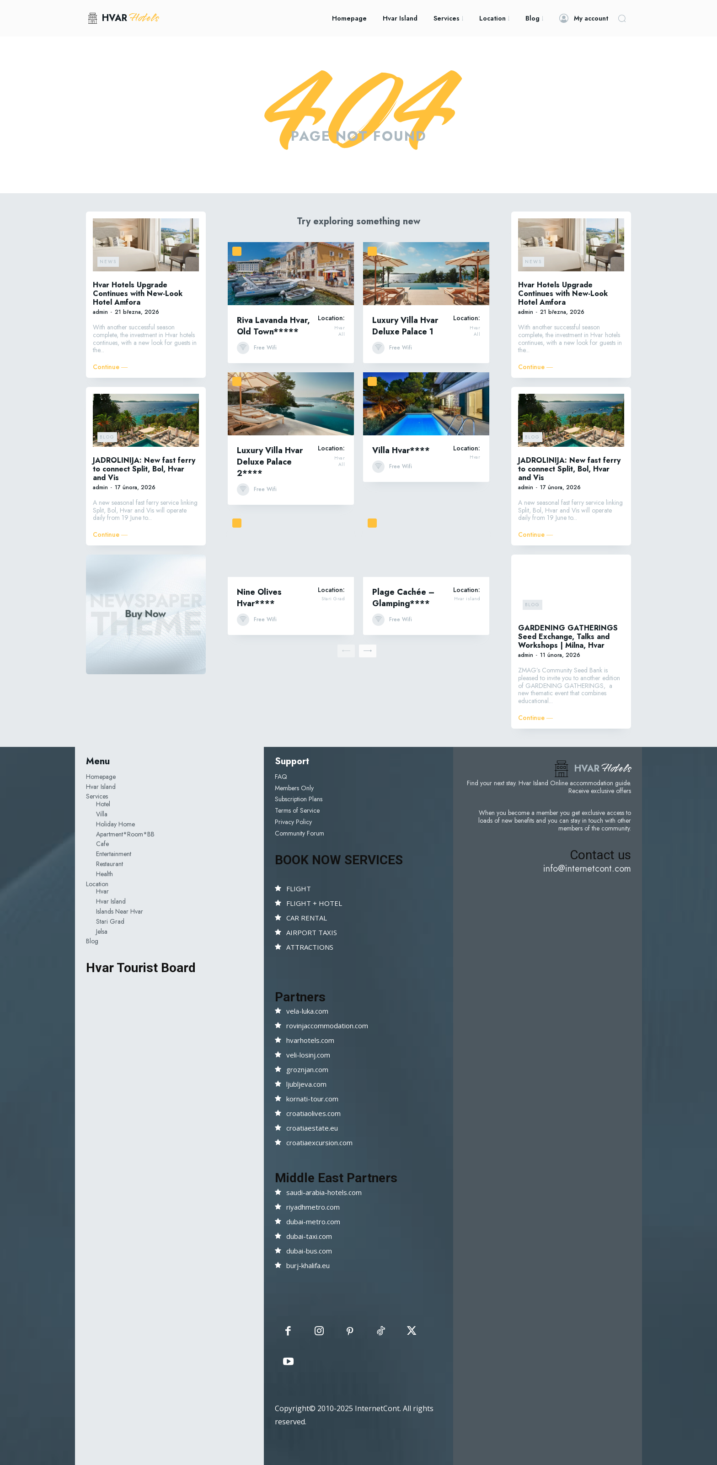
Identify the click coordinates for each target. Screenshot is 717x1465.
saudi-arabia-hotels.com (324, 1192)
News (108, 261)
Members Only (294, 788)
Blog (107, 437)
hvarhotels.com (310, 1040)
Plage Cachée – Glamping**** (403, 597)
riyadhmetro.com (313, 1206)
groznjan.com (307, 1069)
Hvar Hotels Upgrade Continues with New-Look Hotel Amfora (137, 293)
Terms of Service (297, 810)
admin (100, 312)
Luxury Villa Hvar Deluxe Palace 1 (405, 326)
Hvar (339, 328)
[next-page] (367, 651)
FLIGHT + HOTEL (314, 903)
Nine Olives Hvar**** (259, 597)
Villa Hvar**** (401, 450)
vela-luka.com (307, 1010)
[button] (622, 18)
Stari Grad (333, 599)
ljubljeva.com (306, 1084)
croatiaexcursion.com (319, 1142)
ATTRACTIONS (309, 947)
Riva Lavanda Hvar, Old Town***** (273, 326)
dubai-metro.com (313, 1221)
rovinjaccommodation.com (327, 1025)
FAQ (281, 776)
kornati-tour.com (312, 1098)
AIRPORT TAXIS (311, 932)
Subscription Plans (298, 799)
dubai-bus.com (309, 1250)
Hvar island (467, 599)
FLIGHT (298, 888)
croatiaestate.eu (312, 1127)
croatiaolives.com (313, 1113)
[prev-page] (346, 651)
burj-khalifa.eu (308, 1265)
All (341, 334)
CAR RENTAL (306, 917)
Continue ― (110, 367)
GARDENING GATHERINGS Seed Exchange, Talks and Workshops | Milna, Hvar (568, 637)
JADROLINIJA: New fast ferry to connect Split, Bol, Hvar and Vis (144, 469)
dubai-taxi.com (309, 1236)
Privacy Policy (293, 821)
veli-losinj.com (308, 1054)
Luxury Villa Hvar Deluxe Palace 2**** (270, 461)
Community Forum (299, 833)
